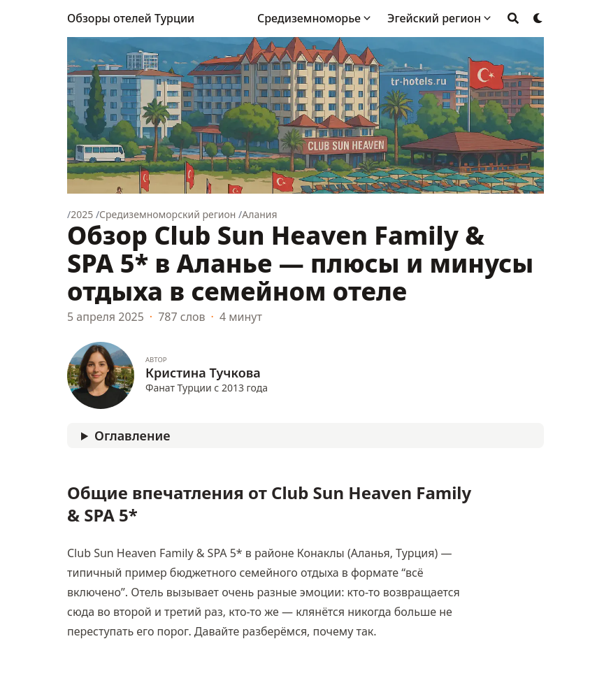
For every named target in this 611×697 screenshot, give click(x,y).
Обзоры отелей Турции (130, 18)
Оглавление (132, 435)
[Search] (513, 18)
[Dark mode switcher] (538, 18)
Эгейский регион (434, 18)
